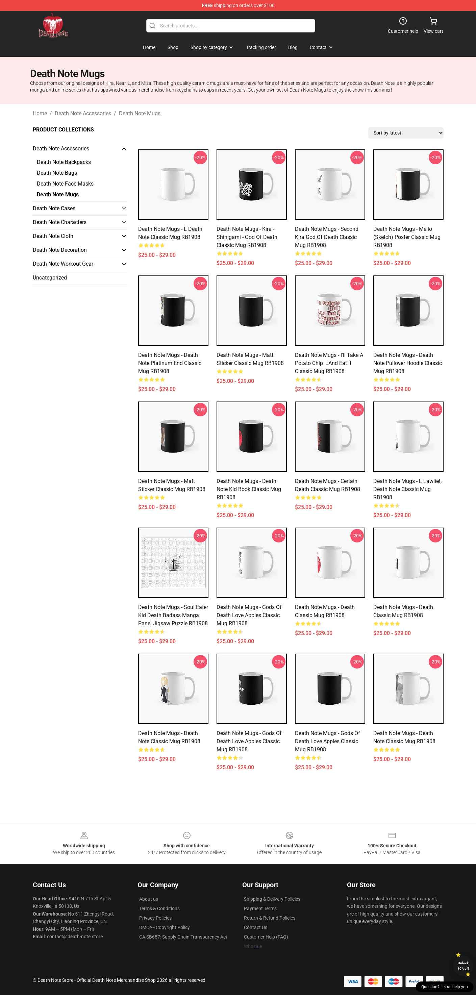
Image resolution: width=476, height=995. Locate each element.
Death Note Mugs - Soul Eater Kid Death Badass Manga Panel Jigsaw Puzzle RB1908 (173, 615)
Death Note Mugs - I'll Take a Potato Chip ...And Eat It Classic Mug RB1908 (329, 363)
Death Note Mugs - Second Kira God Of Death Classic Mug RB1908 (326, 237)
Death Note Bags (57, 173)
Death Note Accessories (83, 113)
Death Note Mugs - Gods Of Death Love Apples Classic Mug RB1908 (249, 615)
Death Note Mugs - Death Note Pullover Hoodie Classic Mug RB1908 (407, 363)
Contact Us (255, 927)
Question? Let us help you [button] (444, 987)
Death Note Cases (54, 208)
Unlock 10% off (463, 965)
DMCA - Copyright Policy (164, 927)
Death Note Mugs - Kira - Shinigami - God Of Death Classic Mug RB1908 (247, 237)
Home (40, 113)
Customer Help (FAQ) (266, 937)
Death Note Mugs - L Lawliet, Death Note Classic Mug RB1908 (407, 489)
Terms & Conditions (159, 908)
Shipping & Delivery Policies (272, 899)
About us (148, 899)
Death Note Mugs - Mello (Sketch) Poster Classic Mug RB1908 (407, 237)
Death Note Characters (59, 222)
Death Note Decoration (60, 250)
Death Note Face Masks (65, 183)
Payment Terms (260, 908)
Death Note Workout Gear (63, 264)
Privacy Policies (155, 918)
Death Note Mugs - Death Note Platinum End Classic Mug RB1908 (169, 363)
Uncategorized (50, 277)
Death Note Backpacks (64, 162)
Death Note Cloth (53, 236)
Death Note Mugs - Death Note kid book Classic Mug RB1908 (249, 489)
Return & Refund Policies (269, 918)
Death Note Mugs (139, 113)
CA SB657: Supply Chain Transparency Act (183, 937)
